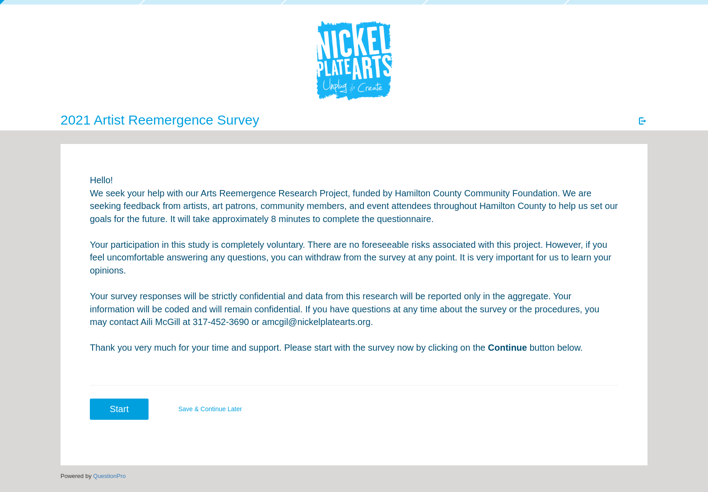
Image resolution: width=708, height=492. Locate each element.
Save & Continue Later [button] (210, 409)
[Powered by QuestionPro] (109, 476)
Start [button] (119, 409)
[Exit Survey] (642, 121)
